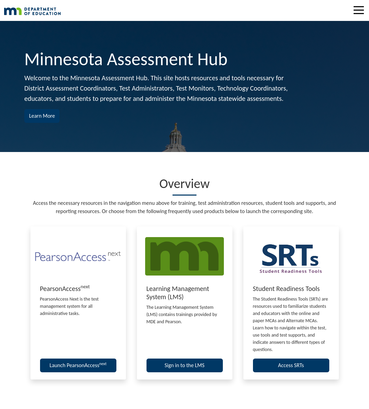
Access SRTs (291, 365)
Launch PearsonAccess (78, 365)
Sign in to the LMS (185, 365)
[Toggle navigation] (360, 11)
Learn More (44, 115)
